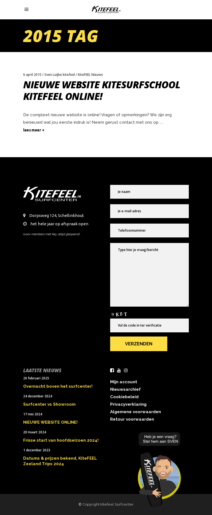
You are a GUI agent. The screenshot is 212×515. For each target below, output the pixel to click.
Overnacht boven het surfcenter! (57, 386)
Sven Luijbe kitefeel (59, 74)
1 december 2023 (36, 450)
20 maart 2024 (34, 432)
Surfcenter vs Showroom (49, 404)
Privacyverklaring (128, 404)
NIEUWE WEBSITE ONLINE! (50, 422)
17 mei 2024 (32, 414)
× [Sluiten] (204, 432)
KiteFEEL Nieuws (90, 74)
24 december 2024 (37, 396)
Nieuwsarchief (125, 389)
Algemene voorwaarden (135, 411)
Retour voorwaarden (132, 419)
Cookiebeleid (124, 396)
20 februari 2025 (36, 378)
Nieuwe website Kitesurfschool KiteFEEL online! (101, 90)
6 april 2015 (32, 74)
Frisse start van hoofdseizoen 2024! (61, 440)
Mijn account (123, 381)
